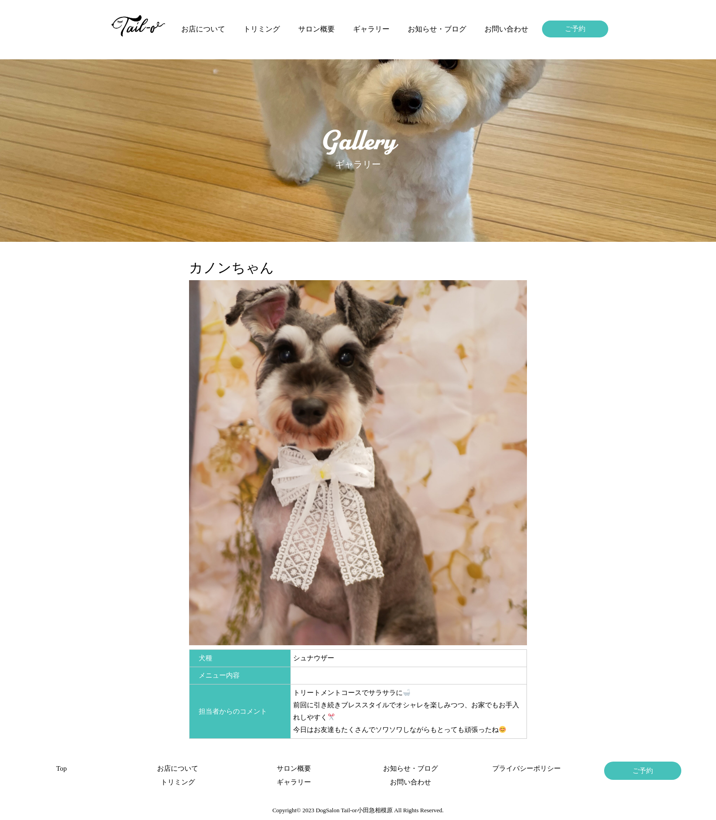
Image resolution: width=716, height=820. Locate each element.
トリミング (261, 29)
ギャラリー (371, 29)
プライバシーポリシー (526, 768)
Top (61, 768)
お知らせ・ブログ (437, 29)
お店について (203, 29)
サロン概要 (316, 29)
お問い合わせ (506, 29)
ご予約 (575, 28)
